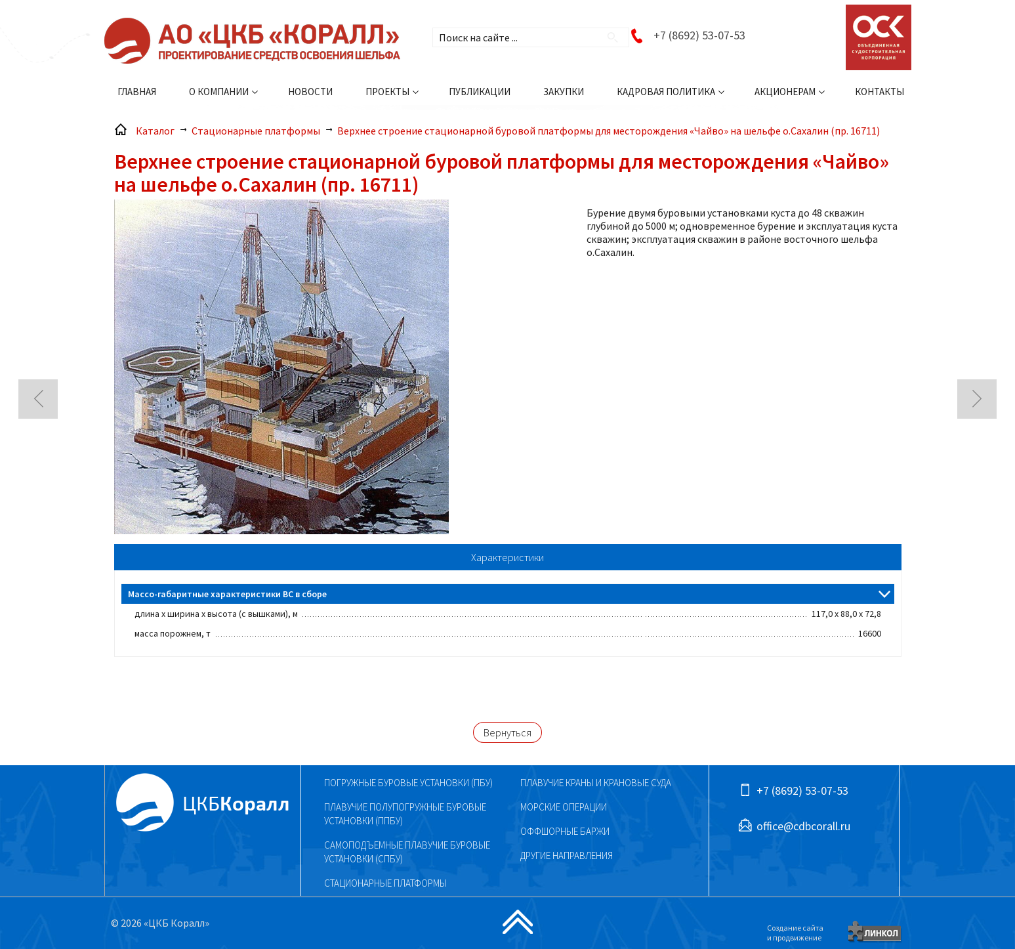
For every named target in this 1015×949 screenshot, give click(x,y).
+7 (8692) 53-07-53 (699, 35)
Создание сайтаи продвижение (795, 932)
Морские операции (563, 807)
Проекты (387, 91)
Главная (136, 91)
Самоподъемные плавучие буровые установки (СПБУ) (407, 852)
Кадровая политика (666, 91)
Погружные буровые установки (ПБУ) (408, 782)
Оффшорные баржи (565, 831)
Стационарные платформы (385, 883)
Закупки (563, 91)
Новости (310, 91)
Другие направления (566, 855)
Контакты (879, 91)
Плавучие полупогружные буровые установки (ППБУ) (405, 814)
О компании (219, 91)
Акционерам (785, 91)
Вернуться (507, 732)
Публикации (479, 91)
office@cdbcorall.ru (803, 825)
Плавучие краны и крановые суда (595, 782)
